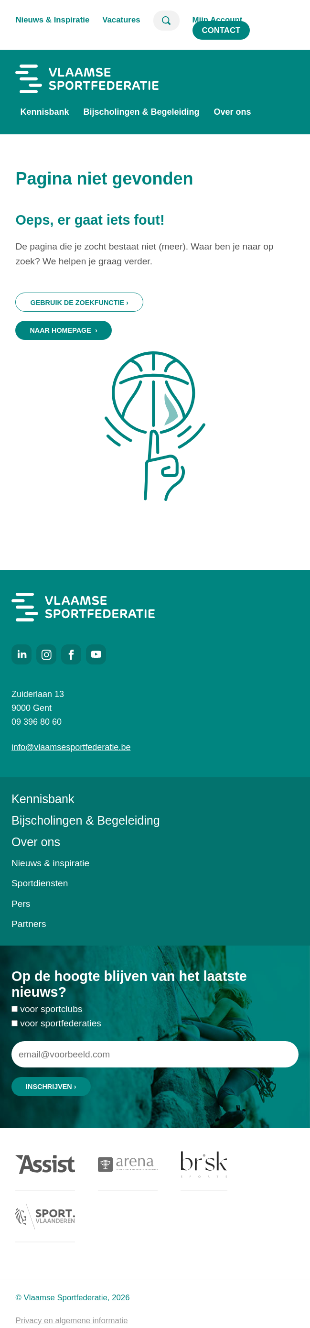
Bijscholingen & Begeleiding (141, 112)
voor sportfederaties (60, 1029)
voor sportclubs (51, 1015)
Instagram (46, 654)
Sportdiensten (39, 883)
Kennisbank (44, 112)
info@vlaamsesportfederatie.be (70, 747)
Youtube (96, 654)
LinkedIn (21, 654)
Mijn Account (217, 19)
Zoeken (166, 21)
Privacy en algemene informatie (71, 1320)
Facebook (71, 654)
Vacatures (121, 19)
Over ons (232, 112)
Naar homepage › (63, 330)
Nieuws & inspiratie (50, 863)
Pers (20, 904)
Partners (28, 924)
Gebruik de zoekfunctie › (79, 302)
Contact (221, 30)
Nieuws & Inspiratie (52, 19)
